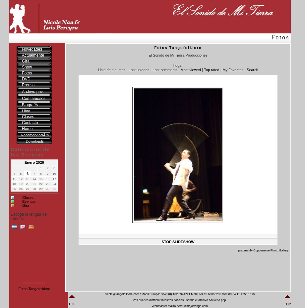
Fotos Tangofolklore (34, 289)
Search (252, 70)
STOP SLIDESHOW (177, 242)
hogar (178, 65)
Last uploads (139, 70)
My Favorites (232, 70)
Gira (25, 205)
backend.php (217, 300)
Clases (27, 197)
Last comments (164, 70)
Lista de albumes (111, 70)
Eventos (28, 201)
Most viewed (191, 70)
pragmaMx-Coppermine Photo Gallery (263, 250)
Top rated (211, 70)
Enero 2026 (34, 162)
